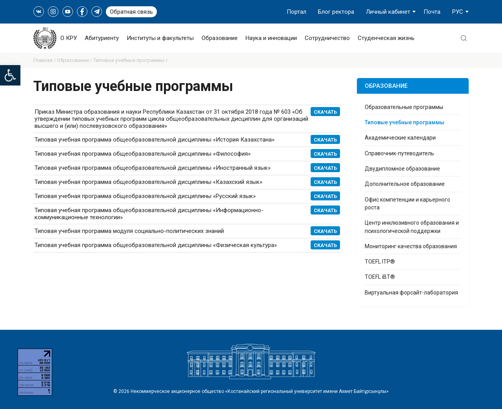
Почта (432, 11)
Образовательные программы (404, 107)
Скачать (325, 231)
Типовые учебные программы (404, 122)
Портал (296, 11)
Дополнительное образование (405, 184)
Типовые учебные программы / (130, 60)
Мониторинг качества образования (411, 246)
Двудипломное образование (402, 168)
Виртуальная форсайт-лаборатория (411, 292)
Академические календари (400, 138)
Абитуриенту (102, 38)
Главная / (45, 60)
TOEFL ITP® (380, 261)
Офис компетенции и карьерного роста (407, 203)
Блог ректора (336, 11)
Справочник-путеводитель (399, 153)
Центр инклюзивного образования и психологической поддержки (412, 227)
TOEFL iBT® (380, 277)
